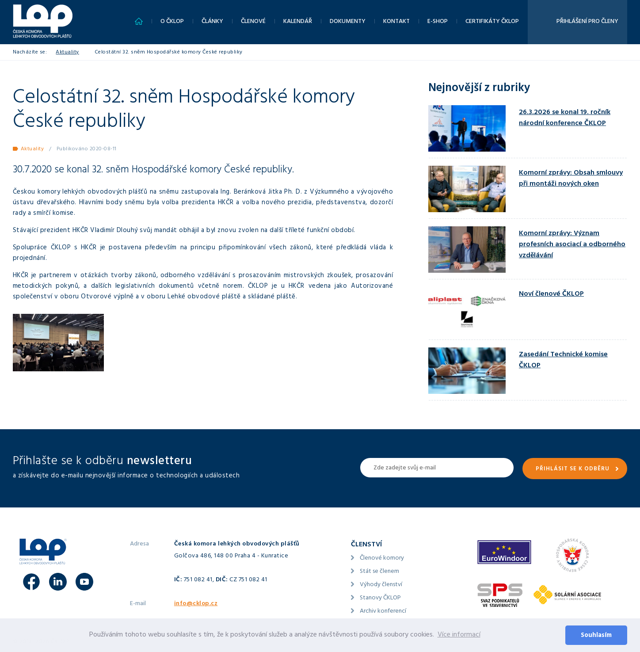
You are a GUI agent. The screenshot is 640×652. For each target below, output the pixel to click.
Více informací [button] (459, 635)
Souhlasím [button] (596, 636)
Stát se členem (379, 572)
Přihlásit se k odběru (573, 469)
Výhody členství (381, 585)
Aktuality (67, 52)
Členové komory (382, 558)
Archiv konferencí (383, 612)
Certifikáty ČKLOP (492, 22)
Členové (253, 22)
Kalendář (297, 22)
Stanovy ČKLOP (380, 598)
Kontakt (396, 22)
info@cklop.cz (196, 604)
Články (212, 22)
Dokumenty (348, 22)
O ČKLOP (172, 22)
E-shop (437, 22)
